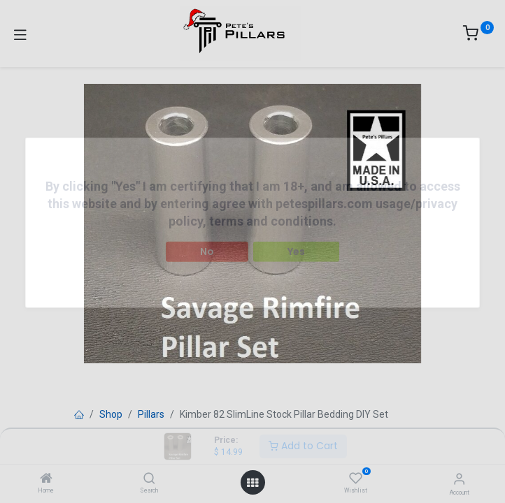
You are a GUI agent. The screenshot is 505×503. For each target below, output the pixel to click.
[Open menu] (252, 482)
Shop (110, 414)
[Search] (149, 479)
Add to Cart (303, 446)
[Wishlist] (355, 478)
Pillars (151, 414)
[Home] (46, 479)
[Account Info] (459, 479)
